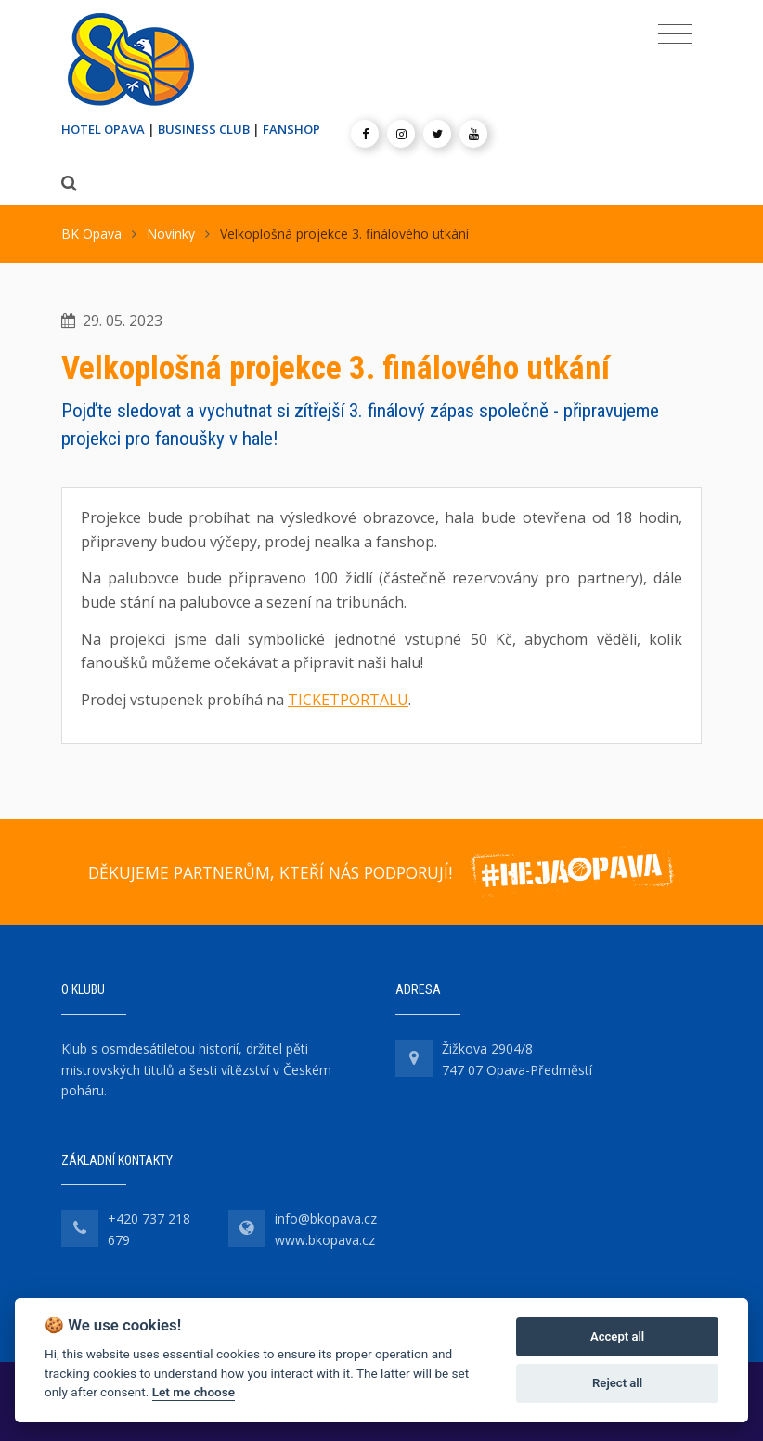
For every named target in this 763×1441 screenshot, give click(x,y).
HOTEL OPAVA (103, 129)
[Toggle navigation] (675, 34)
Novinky (171, 233)
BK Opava (91, 233)
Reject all (617, 1383)
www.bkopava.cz (325, 1240)
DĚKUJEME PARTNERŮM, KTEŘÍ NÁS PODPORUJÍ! (270, 872)
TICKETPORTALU (348, 699)
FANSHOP (291, 129)
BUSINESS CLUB (204, 129)
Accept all (617, 1336)
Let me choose (193, 1391)
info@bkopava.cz (326, 1218)
